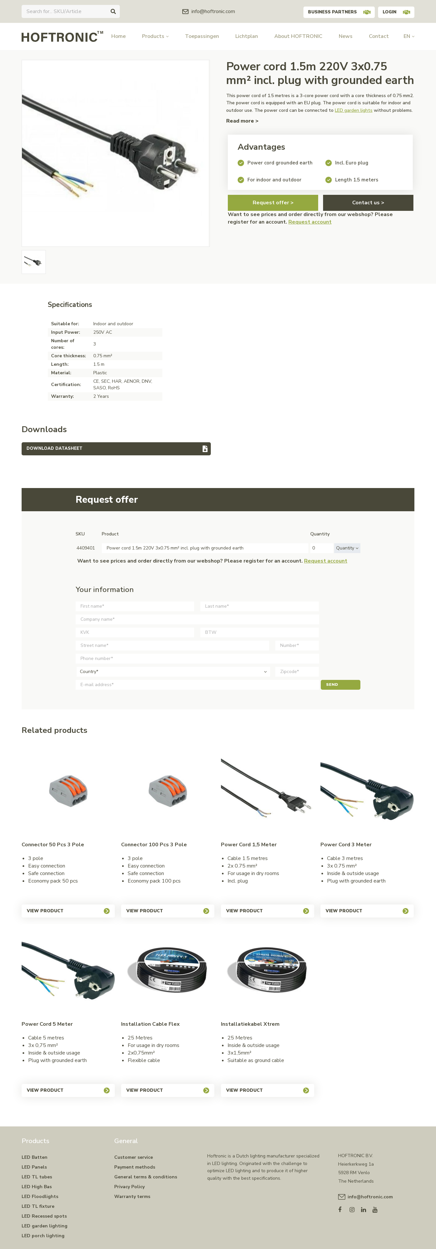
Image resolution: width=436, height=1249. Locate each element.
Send (340, 684)
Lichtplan (246, 36)
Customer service (133, 1157)
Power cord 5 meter (47, 1024)
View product (68, 911)
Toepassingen (202, 36)
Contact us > (368, 202)
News (346, 36)
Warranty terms (132, 1196)
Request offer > (273, 202)
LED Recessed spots (44, 1216)
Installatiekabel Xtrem (250, 1024)
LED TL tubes (37, 1177)
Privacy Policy (129, 1187)
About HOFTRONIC (298, 36)
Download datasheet (54, 448)
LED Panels (34, 1167)
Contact (379, 36)
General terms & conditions (145, 1177)
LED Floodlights (40, 1196)
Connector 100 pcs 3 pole (154, 844)
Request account (310, 222)
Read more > (242, 121)
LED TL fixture (38, 1206)
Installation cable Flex (150, 1024)
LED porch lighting (43, 1236)
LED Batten (34, 1157)
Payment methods (134, 1167)
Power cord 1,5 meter (249, 844)
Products (155, 36)
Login (394, 11)
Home (118, 36)
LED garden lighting (44, 1226)
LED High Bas (37, 1187)
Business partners (332, 11)
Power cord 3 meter (346, 844)
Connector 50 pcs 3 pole (53, 844)
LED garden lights (353, 110)
